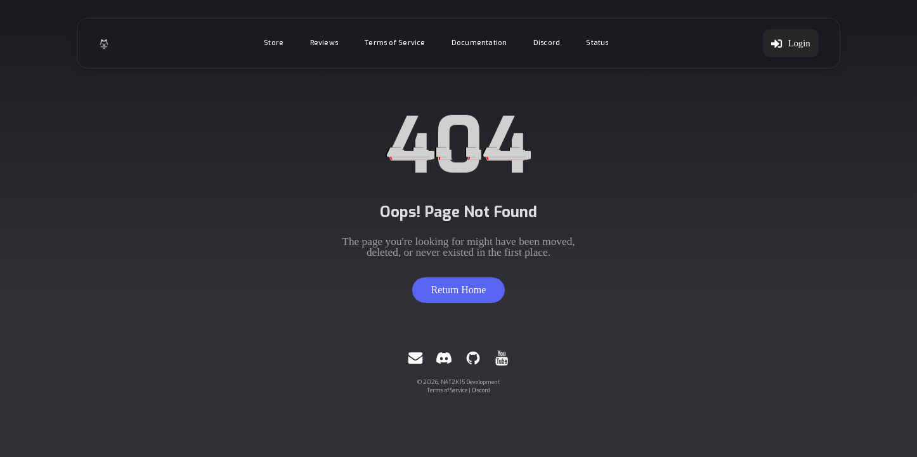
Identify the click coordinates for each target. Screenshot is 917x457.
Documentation (479, 43)
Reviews (324, 43)
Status (597, 43)
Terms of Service (394, 43)
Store (273, 43)
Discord (547, 43)
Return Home (458, 289)
